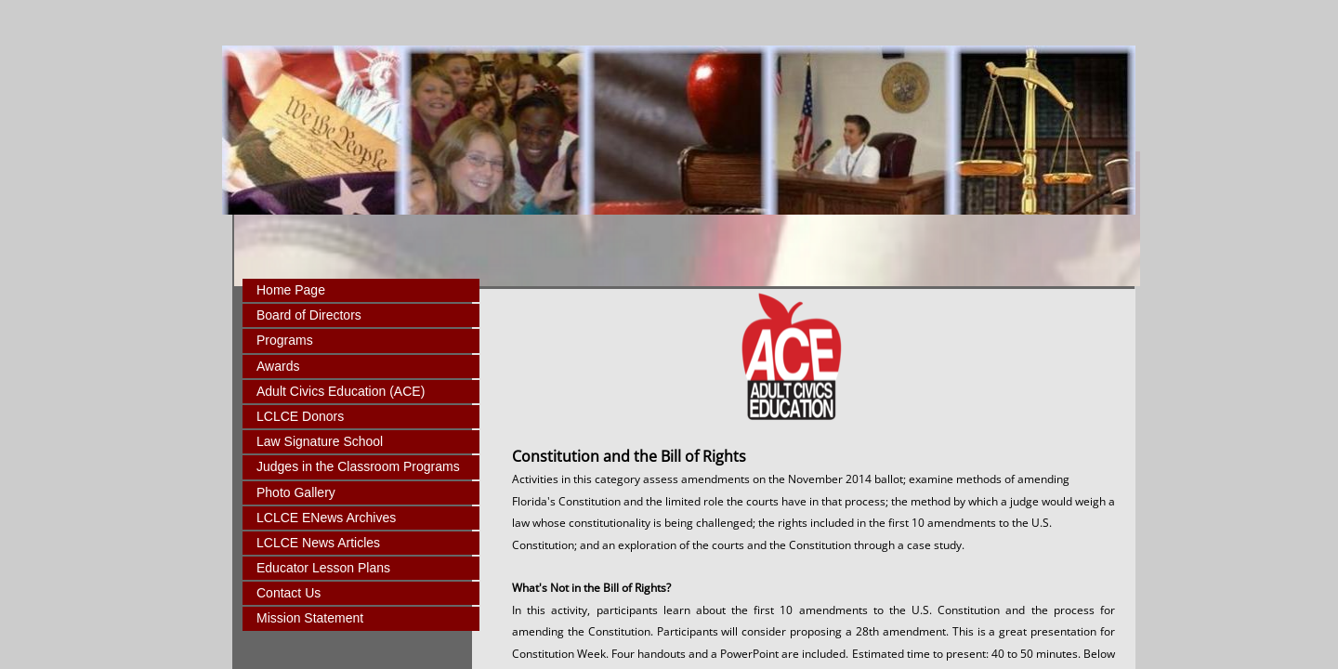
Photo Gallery (295, 492)
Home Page (290, 289)
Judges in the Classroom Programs (358, 466)
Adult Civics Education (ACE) (340, 391)
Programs (284, 340)
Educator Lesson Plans (323, 567)
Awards (277, 366)
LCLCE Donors (300, 416)
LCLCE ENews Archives (326, 517)
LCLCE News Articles (318, 542)
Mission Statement (309, 617)
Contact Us (288, 592)
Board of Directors (308, 315)
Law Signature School (319, 441)
